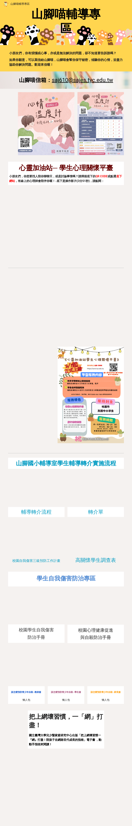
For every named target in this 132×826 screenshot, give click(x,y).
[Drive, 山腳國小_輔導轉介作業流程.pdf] (36, 491)
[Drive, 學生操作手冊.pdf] (36, 424)
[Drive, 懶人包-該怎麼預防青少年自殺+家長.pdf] (105, 668)
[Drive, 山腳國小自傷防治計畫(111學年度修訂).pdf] (36, 539)
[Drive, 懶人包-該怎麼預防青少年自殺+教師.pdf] (26, 668)
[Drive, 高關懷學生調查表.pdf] (95, 539)
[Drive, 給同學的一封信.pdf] (36, 372)
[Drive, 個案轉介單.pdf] (95, 491)
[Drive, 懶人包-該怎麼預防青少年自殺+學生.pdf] (66, 668)
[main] (66, 21)
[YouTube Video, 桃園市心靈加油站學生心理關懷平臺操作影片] (66, 224)
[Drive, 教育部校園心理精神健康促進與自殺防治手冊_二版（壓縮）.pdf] (95, 609)
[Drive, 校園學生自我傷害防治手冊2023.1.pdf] (36, 608)
